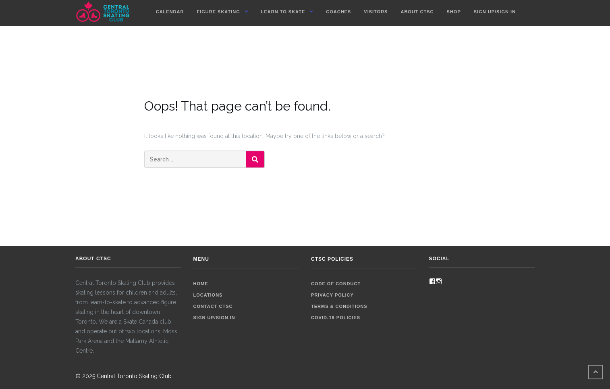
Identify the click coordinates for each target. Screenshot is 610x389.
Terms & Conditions (339, 306)
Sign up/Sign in (495, 11)
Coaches (338, 11)
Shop (454, 11)
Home (200, 283)
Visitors (376, 11)
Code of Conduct (336, 283)
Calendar (170, 11)
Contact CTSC (213, 306)
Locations (208, 295)
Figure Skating (218, 11)
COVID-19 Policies (335, 317)
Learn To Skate (283, 11)
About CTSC (417, 11)
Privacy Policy (332, 295)
